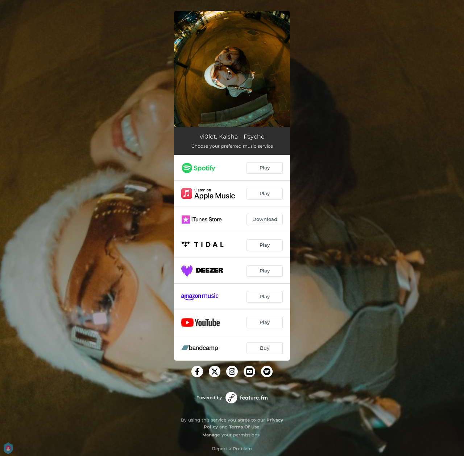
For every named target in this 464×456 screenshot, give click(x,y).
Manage (211, 434)
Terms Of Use (244, 427)
